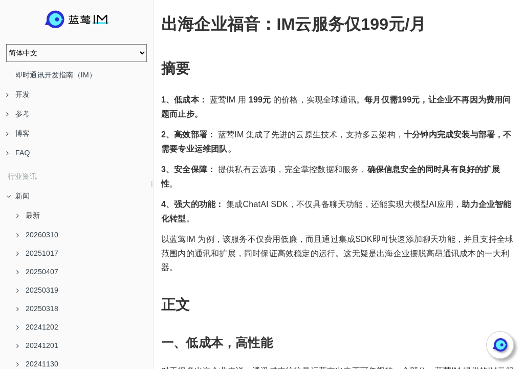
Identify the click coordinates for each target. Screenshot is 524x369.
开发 (18, 94)
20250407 (37, 272)
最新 (28, 215)
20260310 (37, 235)
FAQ (18, 153)
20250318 (37, 308)
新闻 (18, 196)
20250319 (37, 290)
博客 (18, 133)
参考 (18, 114)
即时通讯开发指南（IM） (55, 75)
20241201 (37, 345)
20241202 (37, 327)
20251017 (37, 253)
